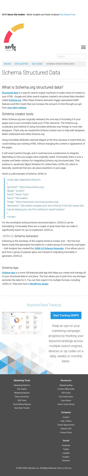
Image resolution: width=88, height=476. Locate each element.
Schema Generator (49, 248)
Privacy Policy (66, 432)
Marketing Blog (66, 385)
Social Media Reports (22, 404)
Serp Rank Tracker (22, 408)
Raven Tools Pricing (66, 404)
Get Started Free (70, 14)
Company (66, 412)
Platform (66, 429)
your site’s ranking (16, 107)
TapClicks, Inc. (34, 468)
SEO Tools (22, 400)
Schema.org (15, 100)
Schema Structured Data (60, 64)
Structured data (10, 93)
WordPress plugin (39, 284)
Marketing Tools (22, 380)
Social (66, 440)
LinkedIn (66, 453)
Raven (7, 64)
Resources (66, 380)
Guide (37, 64)
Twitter (66, 449)
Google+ (66, 457)
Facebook (66, 445)
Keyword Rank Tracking (44, 305)
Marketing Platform (22, 385)
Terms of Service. (64, 468)
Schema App (8, 272)
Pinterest (66, 461)
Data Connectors (22, 397)
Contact (66, 417)
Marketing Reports (22, 393)
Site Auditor (21, 64)
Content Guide (66, 389)
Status (68, 421)
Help (62, 421)
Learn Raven (66, 400)
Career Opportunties (66, 425)
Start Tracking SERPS (66, 315)
